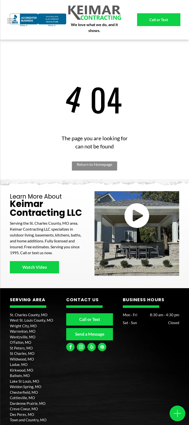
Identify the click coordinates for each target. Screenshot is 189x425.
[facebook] (70, 347)
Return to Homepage (94, 164)
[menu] (10, 21)
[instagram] (81, 347)
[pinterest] (102, 347)
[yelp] (91, 347)
